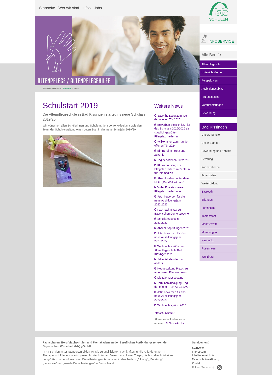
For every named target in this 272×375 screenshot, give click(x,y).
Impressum (199, 351)
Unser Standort (211, 142)
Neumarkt (208, 240)
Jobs (98, 8)
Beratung (207, 159)
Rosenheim (209, 248)
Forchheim (208, 207)
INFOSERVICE (221, 41)
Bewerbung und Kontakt (216, 150)
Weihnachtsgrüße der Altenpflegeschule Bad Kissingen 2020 (169, 250)
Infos (86, 8)
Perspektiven (210, 80)
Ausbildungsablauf (213, 88)
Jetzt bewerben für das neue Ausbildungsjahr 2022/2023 (170, 200)
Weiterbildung (210, 183)
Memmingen (209, 232)
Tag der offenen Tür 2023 (173, 160)
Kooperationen (211, 167)
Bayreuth (207, 191)
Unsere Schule (211, 134)
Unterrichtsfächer (212, 72)
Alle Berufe (211, 55)
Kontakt (196, 363)
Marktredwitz (209, 224)
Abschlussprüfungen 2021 (173, 228)
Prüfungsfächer (211, 96)
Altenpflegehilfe (211, 64)
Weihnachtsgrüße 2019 (171, 305)
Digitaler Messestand (170, 277)
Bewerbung (209, 113)
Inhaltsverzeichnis (203, 355)
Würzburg (208, 256)
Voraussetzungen (212, 104)
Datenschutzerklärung (205, 359)
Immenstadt (209, 216)
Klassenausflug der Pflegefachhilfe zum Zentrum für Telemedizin (172, 169)
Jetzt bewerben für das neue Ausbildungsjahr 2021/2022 (170, 237)
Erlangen (207, 199)
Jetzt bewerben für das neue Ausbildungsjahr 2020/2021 (170, 296)
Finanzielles (209, 175)
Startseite (47, 8)
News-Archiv (177, 323)
